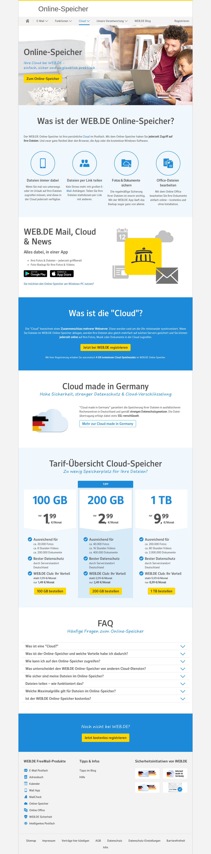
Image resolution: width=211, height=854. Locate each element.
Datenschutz (114, 840)
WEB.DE (28, 9)
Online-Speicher (63, 9)
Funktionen (63, 21)
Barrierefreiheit (176, 840)
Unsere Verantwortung (112, 21)
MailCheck (35, 797)
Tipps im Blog (87, 770)
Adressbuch (36, 777)
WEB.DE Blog (143, 21)
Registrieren (181, 21)
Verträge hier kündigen (75, 840)
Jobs (105, 847)
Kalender (34, 783)
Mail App (34, 790)
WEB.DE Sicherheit (40, 816)
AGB (98, 840)
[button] (43, 79)
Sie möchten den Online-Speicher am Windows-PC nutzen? (59, 283)
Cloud (84, 21)
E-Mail (42, 21)
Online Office (37, 810)
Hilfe (82, 777)
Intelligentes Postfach (42, 823)
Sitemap (31, 840)
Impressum (48, 840)
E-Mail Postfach (38, 770)
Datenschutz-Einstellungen (144, 840)
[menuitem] (27, 21)
